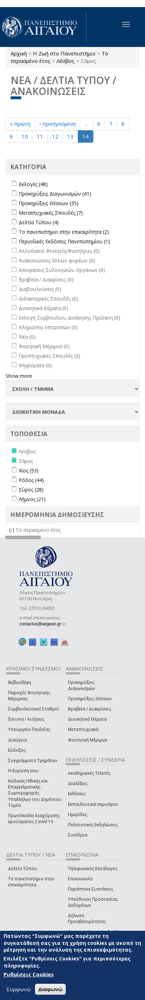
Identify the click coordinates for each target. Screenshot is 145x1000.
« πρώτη (20, 123)
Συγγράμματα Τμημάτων (32, 760)
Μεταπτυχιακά (83, 729)
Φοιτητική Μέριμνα (87, 740)
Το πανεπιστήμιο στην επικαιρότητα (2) (64, 231)
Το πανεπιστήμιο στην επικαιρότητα (31, 882)
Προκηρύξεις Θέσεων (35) (49, 203)
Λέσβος (66, 60)
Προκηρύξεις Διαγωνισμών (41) (55, 193)
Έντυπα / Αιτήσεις (26, 719)
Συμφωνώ (18, 989)
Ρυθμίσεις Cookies (29, 974)
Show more (19, 376)
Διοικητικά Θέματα (87, 719)
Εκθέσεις (77, 794)
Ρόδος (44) (31, 480)
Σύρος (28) (31, 489)
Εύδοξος (17, 750)
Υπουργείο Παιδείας (29, 729)
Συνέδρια (77, 835)
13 (70, 136)
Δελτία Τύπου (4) (39, 222)
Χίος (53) (29, 470)
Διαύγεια (17, 740)
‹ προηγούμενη (57, 123)
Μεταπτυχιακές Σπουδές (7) (51, 212)
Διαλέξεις (77, 783)
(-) (12, 529)
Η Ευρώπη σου (23, 771)
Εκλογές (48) (33, 184)
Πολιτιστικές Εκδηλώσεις (93, 825)
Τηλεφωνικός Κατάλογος (92, 868)
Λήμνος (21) (32, 499)
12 (55, 136)
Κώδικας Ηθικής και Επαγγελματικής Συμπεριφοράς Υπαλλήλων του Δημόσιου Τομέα (35, 793)
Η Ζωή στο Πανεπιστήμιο (64, 53)
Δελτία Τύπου (22, 868)
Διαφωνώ (50, 989)
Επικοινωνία (80, 879)
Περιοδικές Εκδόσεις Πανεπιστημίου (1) (64, 241)
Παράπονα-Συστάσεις (90, 889)
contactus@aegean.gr (42, 623)
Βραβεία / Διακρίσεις (89, 709)
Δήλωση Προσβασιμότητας (87, 918)
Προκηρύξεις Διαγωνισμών (81, 685)
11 (40, 136)
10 (25, 136)
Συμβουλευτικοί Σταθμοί (33, 709)
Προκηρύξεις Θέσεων (89, 699)
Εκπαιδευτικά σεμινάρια (93, 804)
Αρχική (19, 53)
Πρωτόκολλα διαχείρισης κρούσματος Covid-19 (34, 818)
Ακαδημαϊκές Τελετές (89, 773)
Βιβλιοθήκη (19, 682)
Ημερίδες (77, 814)
